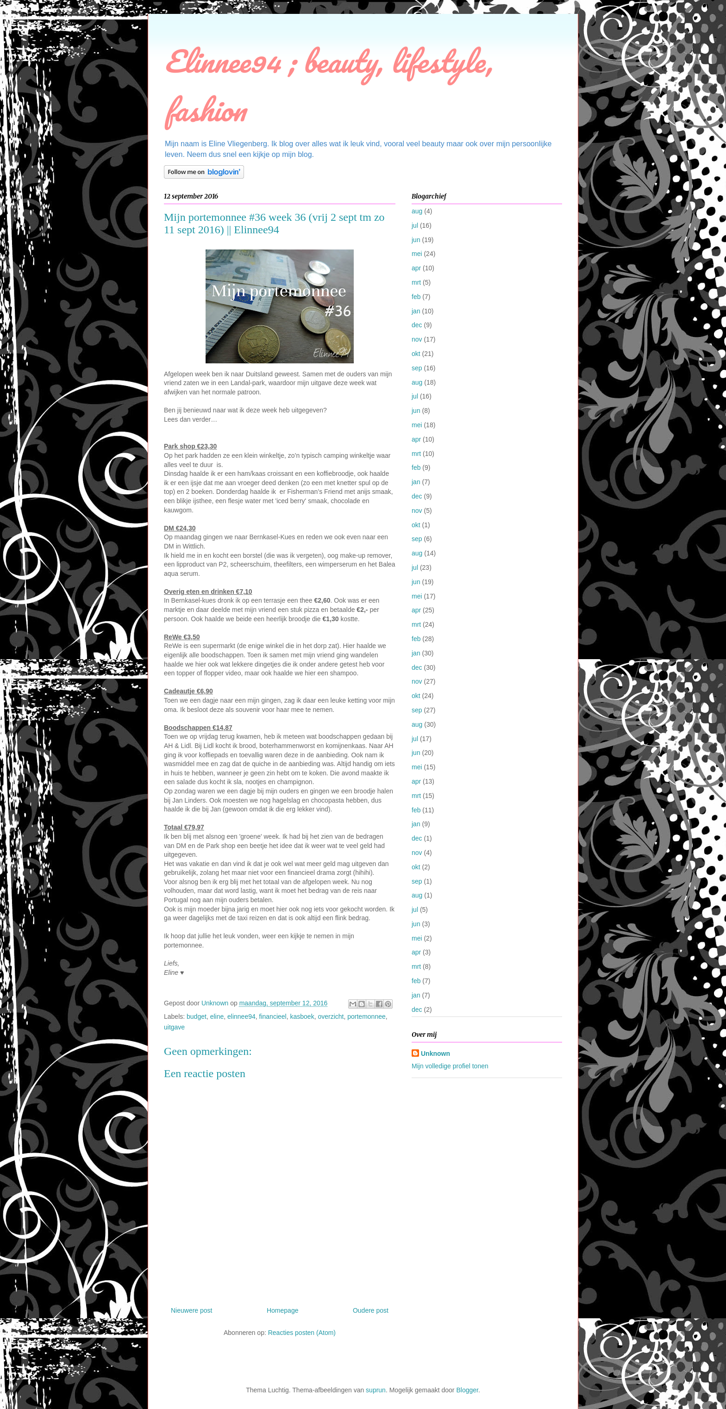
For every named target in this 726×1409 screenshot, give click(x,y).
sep (417, 368)
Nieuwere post (192, 1310)
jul (415, 225)
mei (417, 253)
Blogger (467, 1390)
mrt (416, 282)
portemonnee (366, 1016)
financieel (273, 1016)
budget (197, 1016)
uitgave (174, 1027)
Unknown (435, 1053)
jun (416, 239)
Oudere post (370, 1310)
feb (416, 296)
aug (417, 211)
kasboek (302, 1016)
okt (416, 353)
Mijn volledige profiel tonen (450, 1066)
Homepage (283, 1310)
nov (417, 339)
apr (416, 268)
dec (417, 325)
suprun (376, 1390)
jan (416, 311)
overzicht (331, 1016)
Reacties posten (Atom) (302, 1332)
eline (217, 1016)
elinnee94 (241, 1016)
